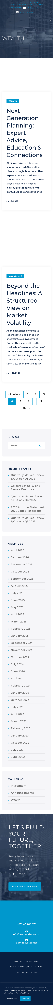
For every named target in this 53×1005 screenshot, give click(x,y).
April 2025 (17, 614)
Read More (25, 993)
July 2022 (17, 749)
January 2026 (20, 557)
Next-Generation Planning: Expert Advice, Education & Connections (25, 132)
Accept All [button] (25, 998)
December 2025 (21, 564)
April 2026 (17, 550)
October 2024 (20, 657)
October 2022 (20, 742)
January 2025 (20, 635)
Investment (15, 276)
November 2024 (22, 650)
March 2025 (18, 621)
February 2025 (20, 628)
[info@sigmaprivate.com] (26, 931)
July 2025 (17, 593)
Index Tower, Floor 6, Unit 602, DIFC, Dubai (26, 3)
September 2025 (22, 578)
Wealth (12, 101)
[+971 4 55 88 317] (26, 921)
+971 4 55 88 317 (16, 8)
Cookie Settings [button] (11, 998)
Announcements (22, 792)
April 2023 (17, 714)
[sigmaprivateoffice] (26, 940)
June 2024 (18, 671)
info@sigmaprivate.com (35, 8)
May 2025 (17, 607)
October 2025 (20, 571)
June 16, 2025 (13, 373)
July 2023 (17, 707)
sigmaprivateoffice (26, 12)
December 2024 (22, 642)
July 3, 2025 (12, 201)
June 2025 (18, 600)
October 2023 (20, 700)
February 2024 (21, 685)
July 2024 (17, 664)
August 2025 (19, 586)
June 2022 (18, 757)
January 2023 (20, 735)
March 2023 (19, 721)
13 (40, 401)
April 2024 (17, 678)
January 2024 (20, 692)
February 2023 (20, 728)
